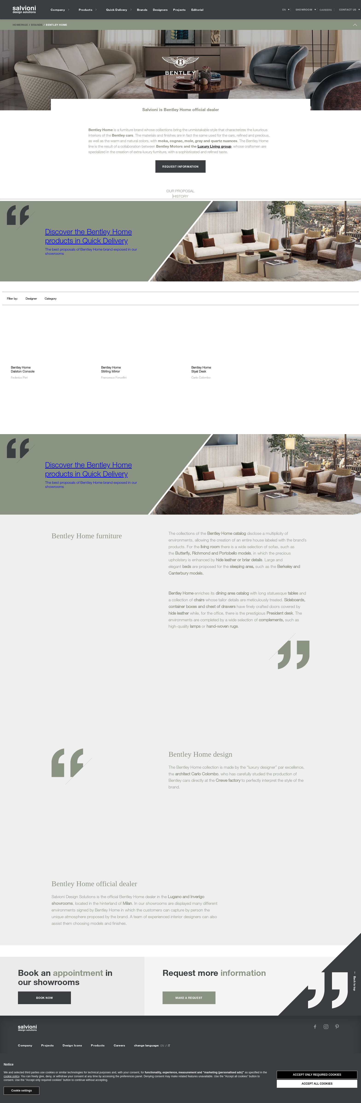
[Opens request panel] (347, 9)
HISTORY (180, 196)
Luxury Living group (214, 146)
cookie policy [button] (11, 1076)
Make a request (188, 998)
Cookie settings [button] (21, 1090)
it (169, 1045)
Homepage (20, 24)
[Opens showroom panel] (304, 9)
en (162, 1045)
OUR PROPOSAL (180, 191)
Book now (44, 998)
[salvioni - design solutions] (24, 10)
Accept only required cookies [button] (317, 1074)
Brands (36, 24)
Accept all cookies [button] (317, 1083)
